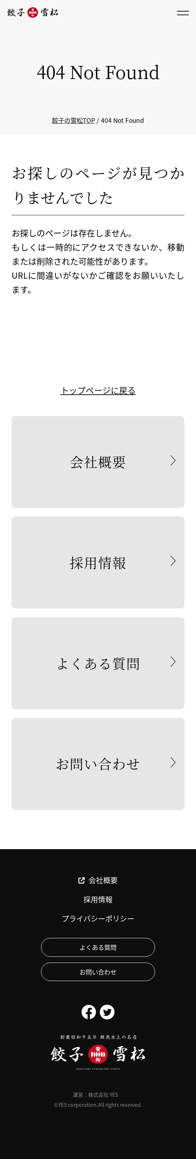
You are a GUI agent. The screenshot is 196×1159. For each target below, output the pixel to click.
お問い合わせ (98, 763)
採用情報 (98, 562)
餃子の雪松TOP (73, 120)
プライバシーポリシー (98, 918)
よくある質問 (98, 663)
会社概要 (98, 462)
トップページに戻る (98, 390)
